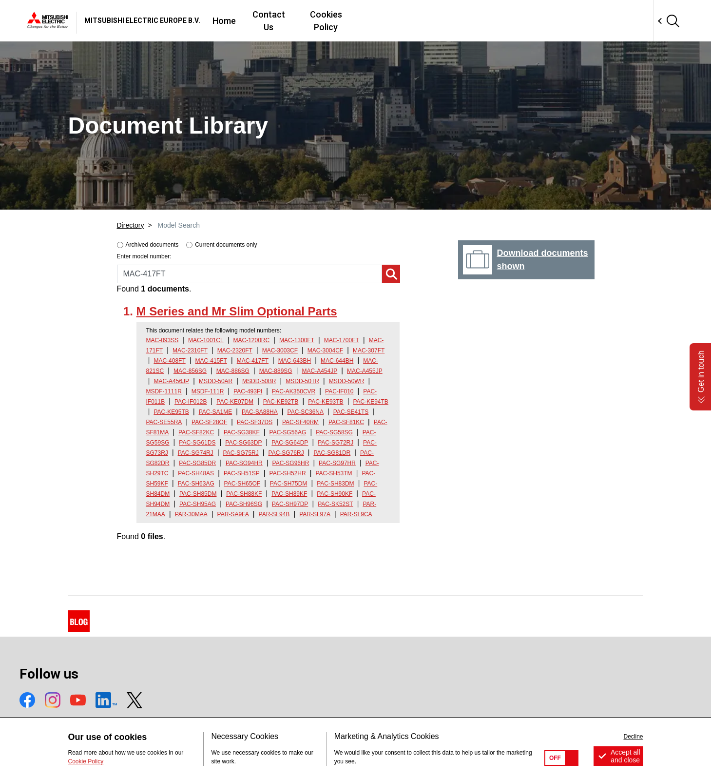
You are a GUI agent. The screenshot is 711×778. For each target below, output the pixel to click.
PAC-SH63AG (196, 483)
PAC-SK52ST (335, 504)
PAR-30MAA (191, 514)
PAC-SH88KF (244, 493)
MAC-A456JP (171, 381)
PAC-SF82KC (196, 432)
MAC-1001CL (206, 340)
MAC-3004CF (325, 350)
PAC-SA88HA (260, 411)
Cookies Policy (476, 21)
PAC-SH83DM (335, 483)
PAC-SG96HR (290, 463)
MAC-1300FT (296, 340)
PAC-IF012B (190, 401)
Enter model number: (144, 256)
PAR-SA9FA (233, 514)
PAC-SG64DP (289, 442)
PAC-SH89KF (289, 493)
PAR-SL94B (274, 514)
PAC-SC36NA (306, 411)
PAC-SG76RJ (286, 452)
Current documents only (226, 244)
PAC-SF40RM (300, 422)
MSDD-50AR (215, 381)
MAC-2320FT (234, 350)
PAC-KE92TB (280, 401)
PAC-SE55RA (164, 422)
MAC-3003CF (280, 350)
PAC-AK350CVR (293, 391)
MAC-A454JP (319, 371)
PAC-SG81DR (331, 452)
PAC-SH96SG (244, 504)
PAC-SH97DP (290, 504)
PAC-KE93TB (325, 401)
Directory (130, 225)
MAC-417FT (253, 360)
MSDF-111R (208, 391)
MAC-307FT (368, 350)
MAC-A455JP (365, 371)
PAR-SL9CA (356, 514)
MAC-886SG (233, 371)
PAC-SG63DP (243, 442)
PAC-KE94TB (370, 401)
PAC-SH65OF (242, 483)
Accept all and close (625, 756)
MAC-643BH (294, 360)
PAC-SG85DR (197, 463)
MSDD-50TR (302, 381)
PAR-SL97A (314, 514)
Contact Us (410, 21)
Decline (633, 736)
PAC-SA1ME (215, 411)
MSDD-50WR (347, 381)
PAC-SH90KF (334, 493)
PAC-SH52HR (287, 473)
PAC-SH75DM (288, 483)
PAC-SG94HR (244, 463)
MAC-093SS (162, 340)
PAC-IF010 (339, 391)
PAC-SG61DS (197, 442)
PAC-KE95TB (171, 411)
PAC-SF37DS (254, 422)
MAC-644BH (337, 360)
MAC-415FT (211, 360)
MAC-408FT (169, 360)
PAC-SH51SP (242, 473)
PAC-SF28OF (209, 422)
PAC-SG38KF (242, 432)
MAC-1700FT (341, 340)
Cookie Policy (86, 761)
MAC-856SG (190, 371)
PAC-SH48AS (196, 473)
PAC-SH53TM (333, 473)
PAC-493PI (247, 391)
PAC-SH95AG (197, 504)
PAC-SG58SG (334, 432)
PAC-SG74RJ (195, 452)
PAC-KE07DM (234, 401)
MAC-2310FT (190, 350)
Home (362, 21)
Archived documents (152, 244)
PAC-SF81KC (346, 422)
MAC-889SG (275, 371)
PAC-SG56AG (288, 432)
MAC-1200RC (251, 340)
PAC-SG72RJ (335, 442)
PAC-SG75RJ (241, 452)
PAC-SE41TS (350, 411)
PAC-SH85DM (197, 493)
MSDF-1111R (164, 391)
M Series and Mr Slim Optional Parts (236, 311)
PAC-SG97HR (337, 463)
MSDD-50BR (259, 381)
